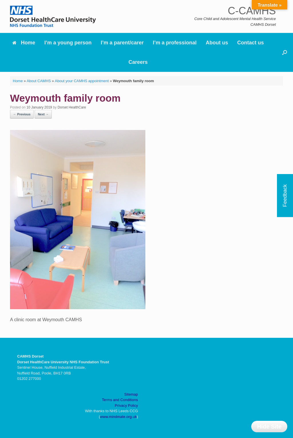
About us (217, 43)
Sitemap (131, 394)
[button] (284, 52)
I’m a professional (175, 43)
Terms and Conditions (120, 400)
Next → (43, 114)
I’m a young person (68, 43)
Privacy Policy (126, 405)
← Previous (22, 114)
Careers (138, 62)
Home (23, 43)
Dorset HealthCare (72, 107)
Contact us (250, 43)
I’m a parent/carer (122, 43)
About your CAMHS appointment (82, 81)
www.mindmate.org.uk (118, 417)
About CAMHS (39, 81)
